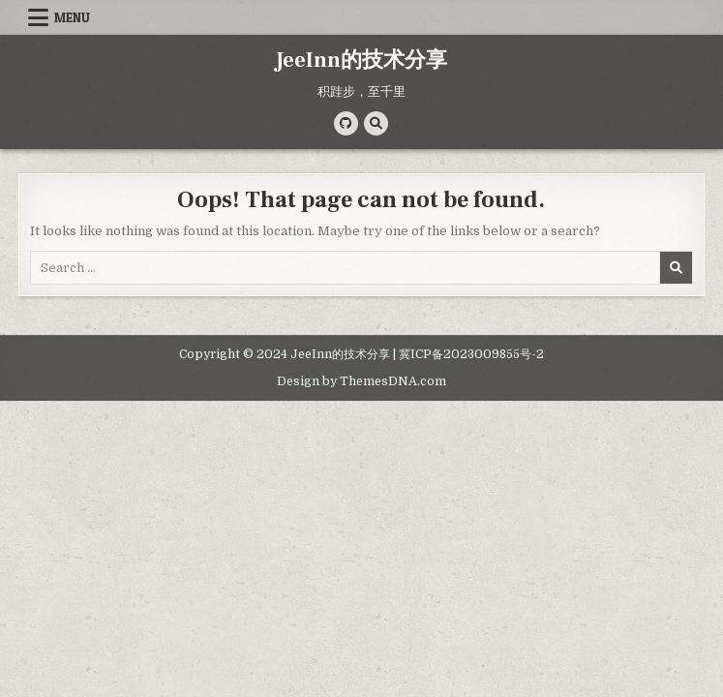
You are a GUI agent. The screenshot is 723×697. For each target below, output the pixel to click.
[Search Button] (376, 123)
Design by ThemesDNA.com (361, 381)
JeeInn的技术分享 (361, 60)
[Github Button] (346, 123)
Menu (72, 17)
